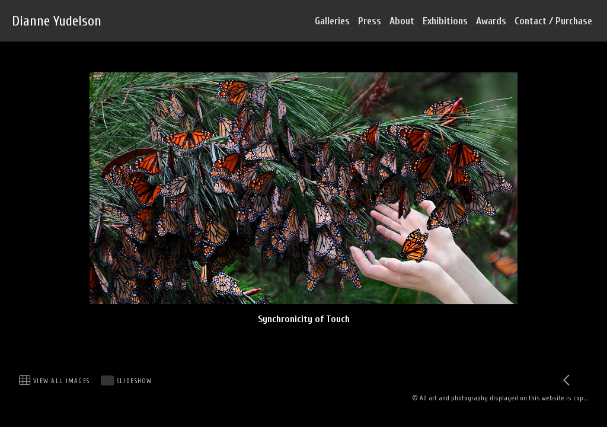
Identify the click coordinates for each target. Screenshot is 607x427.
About (401, 21)
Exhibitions (445, 21)
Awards (491, 21)
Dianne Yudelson (56, 21)
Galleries (332, 21)
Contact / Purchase (553, 21)
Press (369, 21)
